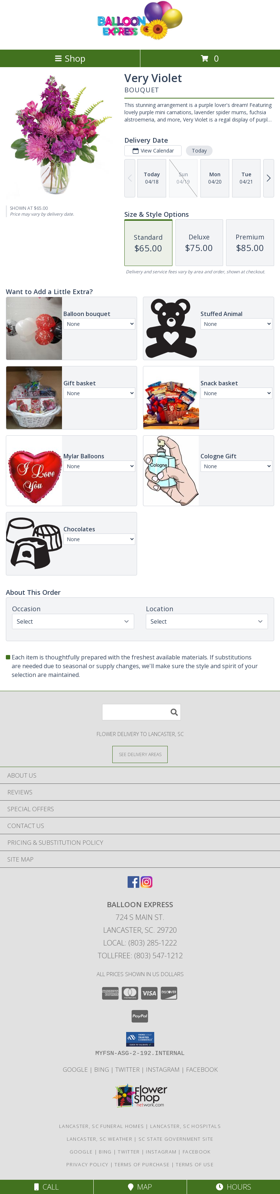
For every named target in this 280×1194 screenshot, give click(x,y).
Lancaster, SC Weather (99, 1139)
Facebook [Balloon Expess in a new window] (202, 1069)
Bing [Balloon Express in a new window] (102, 1069)
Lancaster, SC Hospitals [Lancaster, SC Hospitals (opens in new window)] (185, 1126)
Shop (70, 58)
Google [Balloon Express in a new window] (76, 1069)
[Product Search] (141, 712)
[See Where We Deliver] (140, 754)
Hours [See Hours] (233, 1187)
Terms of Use (195, 1164)
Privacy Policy (87, 1164)
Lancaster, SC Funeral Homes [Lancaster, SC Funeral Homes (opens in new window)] (101, 1126)
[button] (140, 1039)
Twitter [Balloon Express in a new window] (128, 1069)
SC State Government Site (176, 1139)
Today (199, 150)
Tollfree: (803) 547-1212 (140, 955)
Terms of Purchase (142, 1164)
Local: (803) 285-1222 (140, 943)
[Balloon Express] (140, 38)
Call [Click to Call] (46, 1187)
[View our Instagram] (146, 885)
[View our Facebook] (133, 885)
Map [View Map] (140, 1187)
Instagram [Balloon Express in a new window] (163, 1069)
